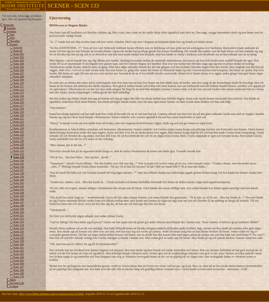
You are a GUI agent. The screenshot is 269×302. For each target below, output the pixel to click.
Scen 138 (18, 173)
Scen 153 (18, 221)
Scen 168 (18, 270)
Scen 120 (18, 115)
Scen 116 (18, 102)
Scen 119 (18, 112)
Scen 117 (18, 105)
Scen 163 (18, 254)
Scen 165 (18, 260)
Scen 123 (18, 125)
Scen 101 (18, 54)
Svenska (11, 31)
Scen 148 (18, 205)
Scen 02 (17, 50)
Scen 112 (18, 89)
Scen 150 (18, 212)
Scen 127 (18, 137)
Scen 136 (18, 166)
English (11, 28)
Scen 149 (18, 208)
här (27, 15)
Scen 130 (18, 147)
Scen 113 (18, 92)
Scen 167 (18, 266)
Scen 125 (18, 131)
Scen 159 (18, 241)
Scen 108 (18, 76)
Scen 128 (18, 141)
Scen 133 (18, 157)
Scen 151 (18, 215)
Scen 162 (18, 250)
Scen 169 (18, 273)
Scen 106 (18, 70)
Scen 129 (18, 144)
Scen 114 (18, 96)
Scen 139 (18, 176)
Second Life (17, 283)
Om (12, 34)
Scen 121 (18, 118)
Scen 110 (18, 83)
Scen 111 (18, 86)
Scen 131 (18, 150)
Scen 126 (18, 134)
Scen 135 (18, 163)
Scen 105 (18, 66)
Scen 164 (18, 257)
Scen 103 (18, 60)
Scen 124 (18, 128)
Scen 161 (18, 247)
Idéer (13, 279)
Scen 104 (18, 63)
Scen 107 (18, 73)
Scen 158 (18, 237)
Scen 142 (18, 186)
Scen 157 (18, 234)
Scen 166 (18, 263)
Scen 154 (18, 225)
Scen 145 (18, 196)
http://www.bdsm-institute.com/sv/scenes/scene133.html (51, 293)
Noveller (15, 41)
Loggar (14, 286)
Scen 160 (18, 244)
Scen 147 (18, 202)
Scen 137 (18, 170)
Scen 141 (18, 183)
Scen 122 (18, 121)
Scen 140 (18, 179)
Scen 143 (18, 189)
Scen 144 (18, 192)
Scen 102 (18, 57)
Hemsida (9, 25)
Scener (14, 44)
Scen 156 (18, 231)
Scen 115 (18, 99)
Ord (12, 37)
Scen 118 (18, 108)
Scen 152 (18, 218)
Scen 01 (17, 47)
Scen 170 (18, 276)
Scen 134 (18, 160)
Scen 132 (18, 154)
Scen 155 (18, 228)
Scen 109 (18, 79)
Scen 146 (18, 199)
